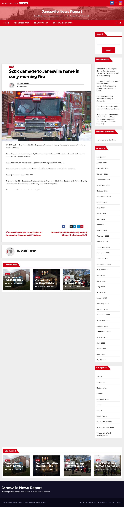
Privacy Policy (41, 23)
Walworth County (104, 422)
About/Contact (22, 23)
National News (103, 399)
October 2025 (102, 191)
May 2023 (101, 354)
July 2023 (101, 343)
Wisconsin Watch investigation (104, 434)
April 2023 (101, 360)
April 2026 (101, 157)
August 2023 (102, 337)
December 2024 (103, 247)
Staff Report (24, 83)
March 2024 (102, 298)
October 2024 (102, 258)
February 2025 (103, 236)
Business (100, 382)
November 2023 (103, 320)
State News (102, 416)
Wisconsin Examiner (105, 427)
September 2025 (104, 197)
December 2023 (103, 315)
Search (99, 34)
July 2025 (101, 208)
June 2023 (101, 349)
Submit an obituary (62, 23)
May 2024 (101, 287)
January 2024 (102, 309)
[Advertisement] (46, 48)
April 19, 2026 (13, 469)
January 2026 (102, 174)
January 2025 (102, 242)
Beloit (99, 377)
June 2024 (101, 281)
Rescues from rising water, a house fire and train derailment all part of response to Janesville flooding (108, 119)
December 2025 (103, 180)
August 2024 (102, 270)
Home (6, 23)
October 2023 (102, 326)
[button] (116, 23)
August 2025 (102, 202)
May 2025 (101, 219)
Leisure (100, 394)
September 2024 (104, 264)
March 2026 (102, 163)
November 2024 (103, 253)
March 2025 (102, 230)
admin (50, 286)
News (11, 66)
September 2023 (104, 332)
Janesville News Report (62, 11)
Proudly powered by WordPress (12, 502)
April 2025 (101, 225)
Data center (102, 388)
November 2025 (103, 185)
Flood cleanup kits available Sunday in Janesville (105, 98)
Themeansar (41, 502)
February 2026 (103, 168)
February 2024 (103, 304)
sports (99, 410)
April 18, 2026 (103, 469)
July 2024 (101, 275)
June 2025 (101, 213)
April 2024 (101, 292)
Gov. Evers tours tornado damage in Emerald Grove (106, 466)
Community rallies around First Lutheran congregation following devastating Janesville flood (108, 86)
